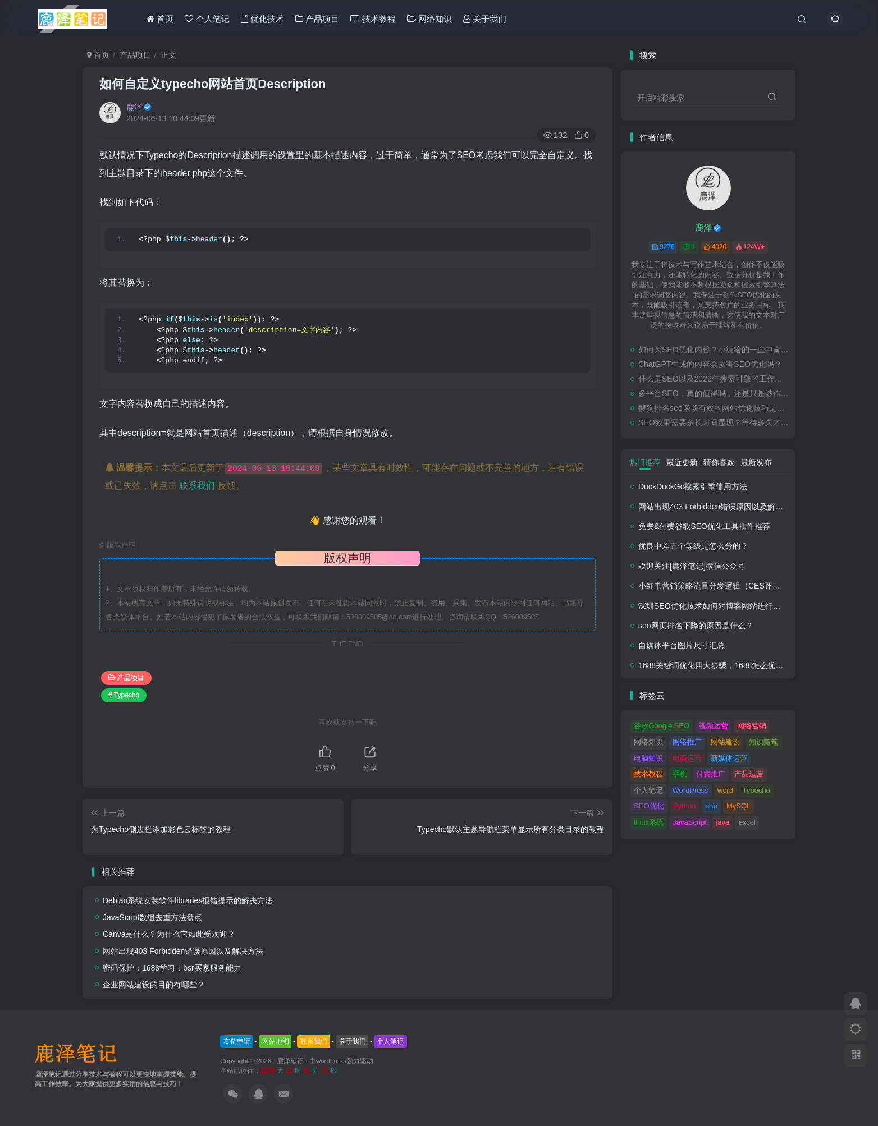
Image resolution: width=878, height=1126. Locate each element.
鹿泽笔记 (290, 1060)
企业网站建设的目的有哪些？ (154, 984)
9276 (663, 247)
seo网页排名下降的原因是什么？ (695, 625)
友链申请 (236, 1041)
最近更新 (682, 462)
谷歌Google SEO (661, 725)
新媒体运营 (729, 758)
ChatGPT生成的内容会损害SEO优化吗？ (710, 364)
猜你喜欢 (719, 462)
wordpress (331, 1060)
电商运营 (687, 758)
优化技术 (262, 19)
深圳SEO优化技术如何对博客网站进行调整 (713, 605)
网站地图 (275, 1041)
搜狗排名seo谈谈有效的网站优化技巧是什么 (714, 407)
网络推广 (687, 742)
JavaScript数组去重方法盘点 (152, 917)
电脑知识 (648, 758)
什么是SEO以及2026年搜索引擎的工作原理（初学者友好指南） (714, 378)
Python (684, 806)
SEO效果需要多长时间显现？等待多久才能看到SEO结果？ (714, 422)
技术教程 (373, 19)
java (722, 822)
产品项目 (317, 19)
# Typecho (123, 695)
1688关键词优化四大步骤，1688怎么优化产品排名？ (730, 665)
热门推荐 (645, 462)
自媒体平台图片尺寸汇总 (681, 645)
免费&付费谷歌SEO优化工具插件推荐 (704, 526)
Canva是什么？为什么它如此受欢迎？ (169, 934)
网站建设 (725, 742)
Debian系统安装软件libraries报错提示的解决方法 (188, 900)
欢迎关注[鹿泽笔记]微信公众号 (691, 566)
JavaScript (690, 822)
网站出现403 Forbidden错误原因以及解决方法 (183, 950)
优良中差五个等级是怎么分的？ (693, 545)
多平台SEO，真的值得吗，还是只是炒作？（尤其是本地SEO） (714, 393)
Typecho (756, 790)
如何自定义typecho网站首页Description (212, 84)
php (711, 806)
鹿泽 (134, 107)
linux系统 (649, 822)
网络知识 (429, 19)
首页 (160, 19)
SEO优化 (649, 806)
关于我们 (484, 19)
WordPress (690, 790)
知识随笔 (763, 742)
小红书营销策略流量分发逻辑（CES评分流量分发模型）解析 (744, 585)
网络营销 (751, 725)
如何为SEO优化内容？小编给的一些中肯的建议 (714, 349)
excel (747, 822)
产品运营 (748, 774)
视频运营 (713, 725)
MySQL (738, 806)
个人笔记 (207, 19)
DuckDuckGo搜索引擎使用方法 (692, 486)
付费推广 (710, 774)
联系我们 (197, 485)
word (725, 790)
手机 (680, 774)
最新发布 (756, 462)
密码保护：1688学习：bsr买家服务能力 (172, 967)
